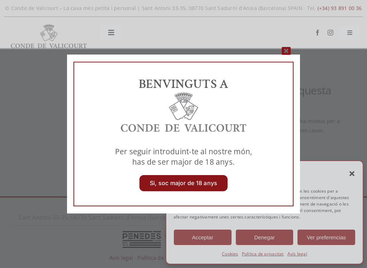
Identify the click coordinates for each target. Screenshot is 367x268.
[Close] (286, 51)
